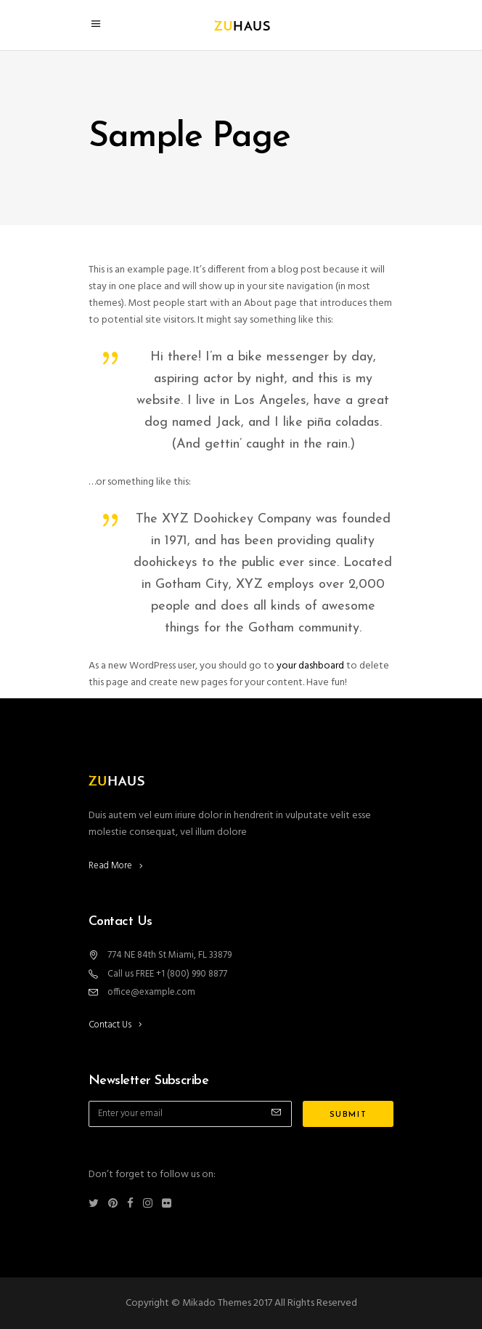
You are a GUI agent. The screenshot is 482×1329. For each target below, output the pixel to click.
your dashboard (310, 666)
